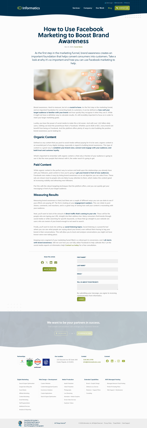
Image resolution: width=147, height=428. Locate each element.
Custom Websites (45, 383)
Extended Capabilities (91, 379)
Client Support (126, 423)
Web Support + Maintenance (115, 390)
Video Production (68, 386)
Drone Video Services (70, 399)
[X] (47, 262)
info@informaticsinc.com (92, 362)
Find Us (127, 3)
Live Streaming (68, 393)
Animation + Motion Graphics (72, 396)
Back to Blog (49, 269)
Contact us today (72, 245)
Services (76, 8)
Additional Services (24, 406)
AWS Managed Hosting (112, 379)
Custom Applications (46, 393)
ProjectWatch (116, 423)
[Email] (55, 262)
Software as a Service (92, 386)
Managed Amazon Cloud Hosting (116, 383)
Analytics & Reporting (25, 409)
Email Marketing (23, 399)
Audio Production (68, 383)
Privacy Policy (108, 423)
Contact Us (122, 8)
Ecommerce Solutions (46, 390)
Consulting (89, 393)
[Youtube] (123, 361)
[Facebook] (42, 262)
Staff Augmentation (24, 403)
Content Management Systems (49, 386)
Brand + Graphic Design (92, 383)
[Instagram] (118, 361)
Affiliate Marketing (24, 393)
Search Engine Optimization (26, 383)
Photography (67, 390)
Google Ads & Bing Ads (25, 386)
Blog (110, 8)
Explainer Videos (68, 403)
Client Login (109, 3)
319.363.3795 (118, 3)
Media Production (68, 379)
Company (88, 8)
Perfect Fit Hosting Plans (113, 386)
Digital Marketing (22, 379)
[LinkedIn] (51, 262)
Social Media (78, 47)
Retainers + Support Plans (93, 390)
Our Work (100, 8)
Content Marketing (24, 396)
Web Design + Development (48, 379)
